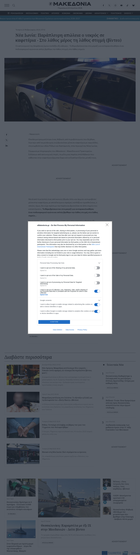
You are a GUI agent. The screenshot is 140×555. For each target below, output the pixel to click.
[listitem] (70, 263)
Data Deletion (57, 330)
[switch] (97, 267)
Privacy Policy (82, 330)
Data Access (70, 330)
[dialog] (70, 277)
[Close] (108, 225)
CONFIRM (54, 322)
